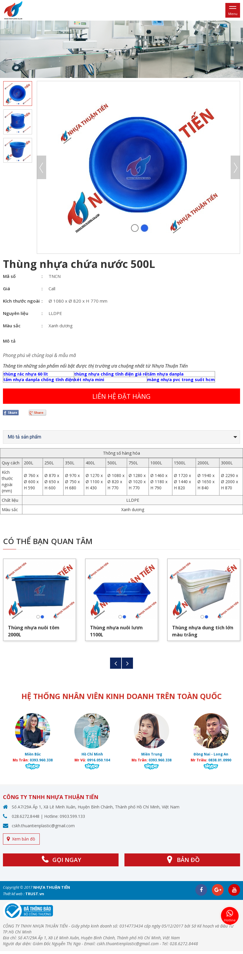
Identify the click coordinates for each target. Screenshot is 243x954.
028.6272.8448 (25, 816)
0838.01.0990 (219, 760)
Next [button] (235, 167)
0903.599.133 (72, 816)
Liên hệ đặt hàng (121, 396)
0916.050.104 (98, 760)
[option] (121, 49)
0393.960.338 (41, 760)
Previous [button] (41, 167)
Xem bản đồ (23, 839)
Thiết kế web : (13, 893)
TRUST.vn (34, 893)
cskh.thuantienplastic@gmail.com (43, 825)
